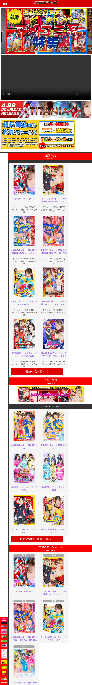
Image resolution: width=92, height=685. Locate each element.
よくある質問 (52, 667)
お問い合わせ (52, 670)
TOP (18, 665)
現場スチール (22, 677)
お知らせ (50, 665)
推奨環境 (20, 670)
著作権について (38, 675)
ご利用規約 (36, 665)
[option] (46, 31)
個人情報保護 (37, 672)
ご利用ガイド (22, 667)
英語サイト (51, 672)
